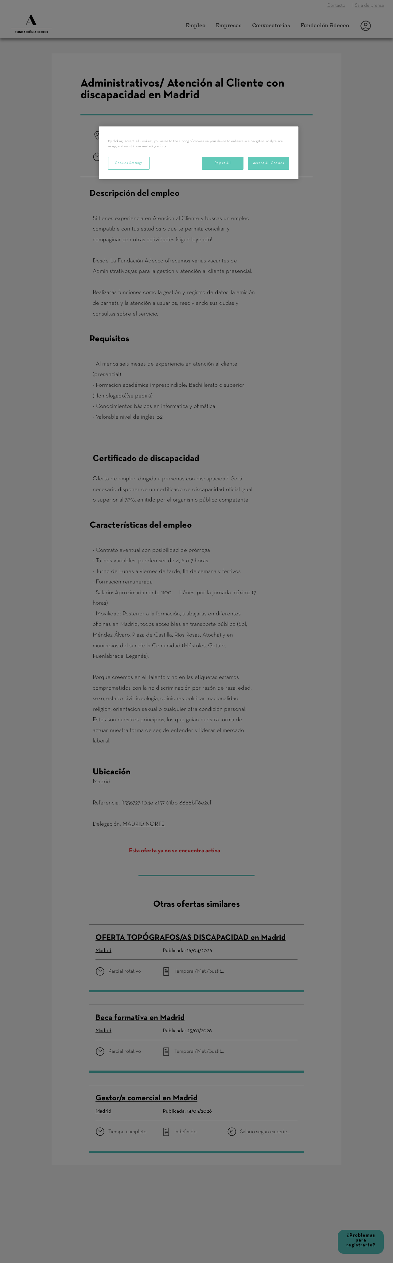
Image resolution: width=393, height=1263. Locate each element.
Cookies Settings (128, 163)
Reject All (223, 163)
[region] (198, 152)
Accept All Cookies (268, 163)
